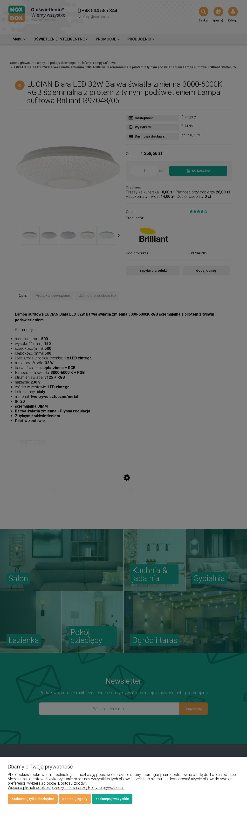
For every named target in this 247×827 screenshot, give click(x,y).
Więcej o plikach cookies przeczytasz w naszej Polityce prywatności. (66, 787)
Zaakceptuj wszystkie (112, 799)
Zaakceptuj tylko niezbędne (32, 799)
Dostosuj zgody (74, 799)
